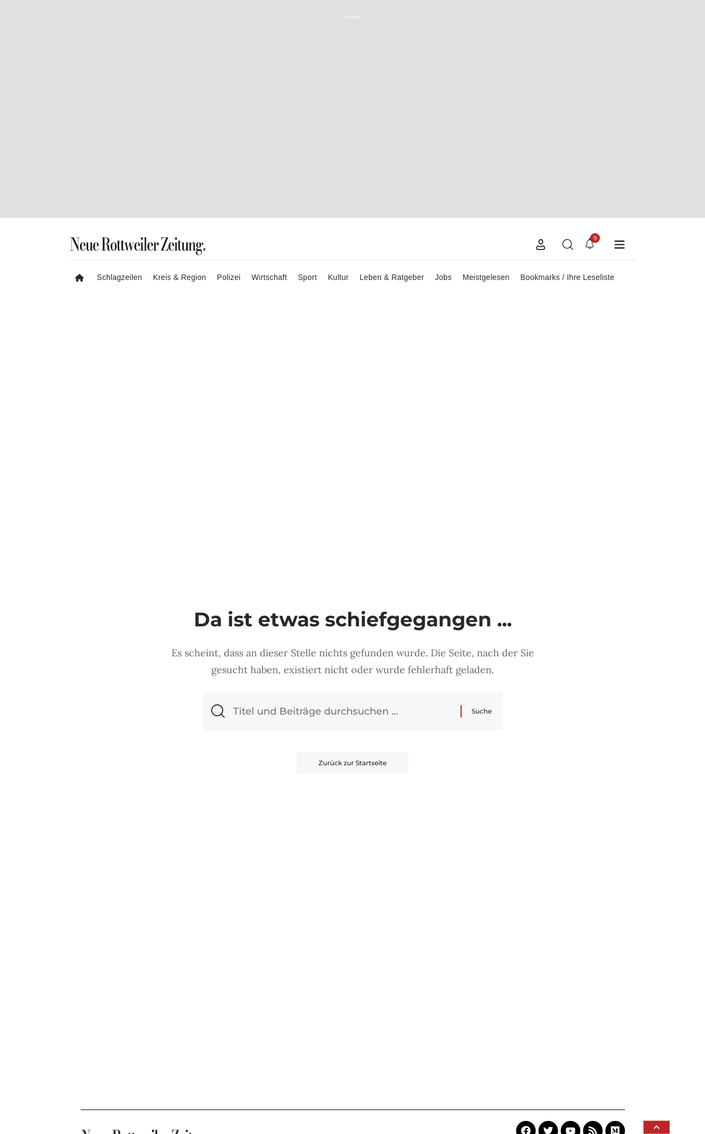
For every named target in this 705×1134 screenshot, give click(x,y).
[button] (540, 244)
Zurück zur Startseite (352, 763)
